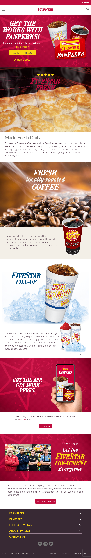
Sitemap (53, 553)
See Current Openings (45, 501)
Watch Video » (23, 60)
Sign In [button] (16, 52)
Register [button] (29, 52)
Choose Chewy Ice (77, 354)
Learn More (22, 46)
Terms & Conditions (80, 553)
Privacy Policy (64, 553)
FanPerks (85, 2)
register (22, 419)
